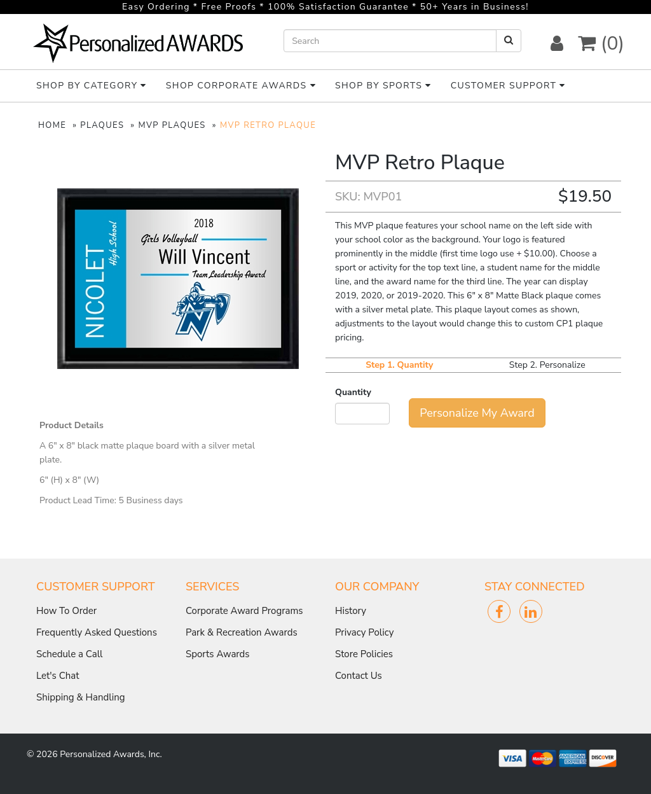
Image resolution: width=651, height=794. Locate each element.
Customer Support (508, 86)
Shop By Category (91, 86)
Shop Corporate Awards (241, 86)
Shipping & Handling (80, 697)
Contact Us (358, 675)
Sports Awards (218, 654)
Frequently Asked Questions (96, 632)
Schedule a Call (69, 654)
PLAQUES (102, 125)
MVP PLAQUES (171, 125)
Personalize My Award (477, 413)
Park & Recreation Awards (242, 632)
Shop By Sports (383, 86)
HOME (52, 125)
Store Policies (364, 654)
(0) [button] (601, 44)
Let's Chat (57, 675)
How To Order (66, 610)
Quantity (353, 392)
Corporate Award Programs (244, 610)
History (350, 610)
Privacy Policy (364, 632)
